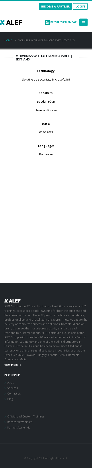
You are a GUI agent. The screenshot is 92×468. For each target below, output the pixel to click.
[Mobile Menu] (83, 22)
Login (80, 6)
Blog (10, 399)
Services (12, 388)
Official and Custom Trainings (26, 416)
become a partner (55, 6)
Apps (10, 382)
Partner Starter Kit (18, 427)
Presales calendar (60, 22)
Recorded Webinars (20, 422)
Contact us (14, 393)
